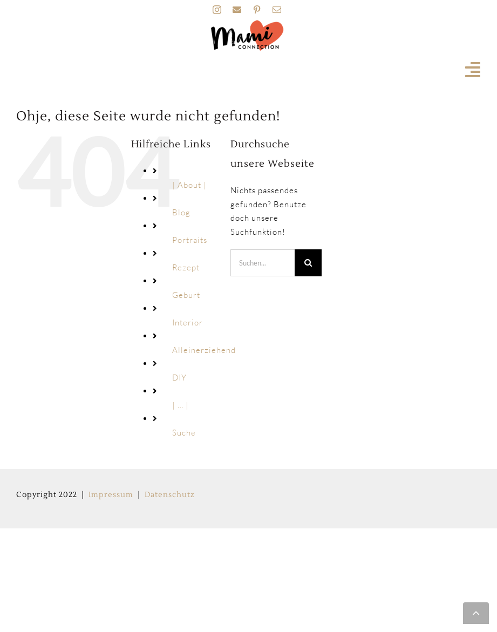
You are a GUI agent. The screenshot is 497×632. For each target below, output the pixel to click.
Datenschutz (170, 495)
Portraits (189, 240)
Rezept (186, 267)
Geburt (186, 295)
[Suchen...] (262, 262)
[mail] (277, 9)
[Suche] (308, 262)
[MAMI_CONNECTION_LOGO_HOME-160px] (247, 23)
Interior (187, 322)
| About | (189, 185)
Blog (181, 212)
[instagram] (217, 9)
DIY (179, 377)
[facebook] (237, 9)
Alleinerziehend (204, 350)
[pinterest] (257, 9)
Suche (184, 432)
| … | (180, 405)
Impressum (110, 495)
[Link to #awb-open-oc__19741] (473, 69)
